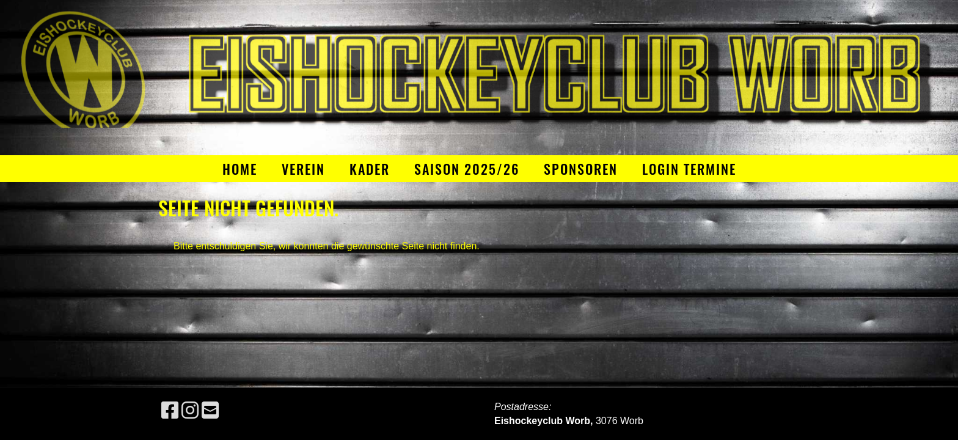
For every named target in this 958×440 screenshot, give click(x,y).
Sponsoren (581, 168)
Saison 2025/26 (466, 168)
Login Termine (689, 168)
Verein (303, 168)
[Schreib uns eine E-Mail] (210, 411)
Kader (369, 168)
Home (239, 168)
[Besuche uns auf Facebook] (169, 411)
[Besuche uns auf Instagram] (190, 411)
